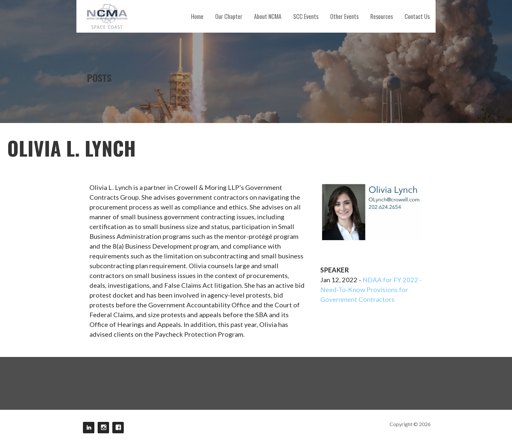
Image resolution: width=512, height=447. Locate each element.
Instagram (103, 427)
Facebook (118, 427)
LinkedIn (88, 427)
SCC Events (305, 16)
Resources (381, 16)
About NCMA (267, 16)
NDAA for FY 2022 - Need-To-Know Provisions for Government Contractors (371, 289)
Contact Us (417, 16)
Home (197, 16)
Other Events (344, 16)
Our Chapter (228, 16)
